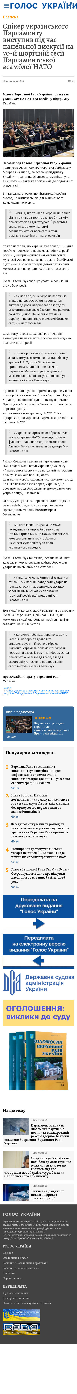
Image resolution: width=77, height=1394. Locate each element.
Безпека (11, 17)
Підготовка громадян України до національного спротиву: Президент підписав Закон (38, 730)
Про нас (8, 1253)
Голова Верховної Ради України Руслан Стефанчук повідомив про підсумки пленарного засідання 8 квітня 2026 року (40, 875)
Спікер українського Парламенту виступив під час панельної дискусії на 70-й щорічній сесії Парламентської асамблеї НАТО (38, 46)
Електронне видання (16, 1298)
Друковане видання (15, 1293)
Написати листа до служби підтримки (27, 1303)
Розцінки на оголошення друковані (25, 1263)
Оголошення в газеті (16, 1258)
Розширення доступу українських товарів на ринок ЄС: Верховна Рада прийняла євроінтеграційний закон (38, 853)
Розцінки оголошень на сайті (21, 1268)
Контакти (9, 1273)
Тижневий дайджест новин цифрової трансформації (47, 1194)
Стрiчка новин (12, 1278)
